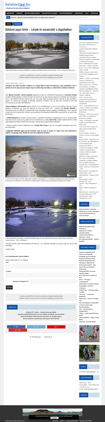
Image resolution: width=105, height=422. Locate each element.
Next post (48, 334)
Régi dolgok (94, 13)
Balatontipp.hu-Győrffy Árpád (13, 419)
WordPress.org (84, 385)
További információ (68, 416)
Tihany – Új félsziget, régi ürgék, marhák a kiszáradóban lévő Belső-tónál (89, 123)
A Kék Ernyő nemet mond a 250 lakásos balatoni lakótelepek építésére (88, 129)
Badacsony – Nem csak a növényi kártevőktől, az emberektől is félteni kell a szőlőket (89, 116)
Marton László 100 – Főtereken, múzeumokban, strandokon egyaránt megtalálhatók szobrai (88, 87)
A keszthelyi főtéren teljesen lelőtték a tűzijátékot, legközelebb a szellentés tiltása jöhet (89, 59)
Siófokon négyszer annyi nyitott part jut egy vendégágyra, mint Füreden (41, 77)
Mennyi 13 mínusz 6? (21, 281)
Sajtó (86, 13)
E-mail (8, 271)
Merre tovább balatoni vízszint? (88, 64)
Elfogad (54, 417)
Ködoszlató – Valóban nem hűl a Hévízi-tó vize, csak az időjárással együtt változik (89, 68)
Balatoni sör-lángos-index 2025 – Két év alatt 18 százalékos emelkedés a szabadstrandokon (89, 158)
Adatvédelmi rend (93, 383)
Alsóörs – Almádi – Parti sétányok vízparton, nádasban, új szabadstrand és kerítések (89, 80)
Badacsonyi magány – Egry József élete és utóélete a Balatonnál (87, 267)
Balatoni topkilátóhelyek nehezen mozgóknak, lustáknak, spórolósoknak (41, 314)
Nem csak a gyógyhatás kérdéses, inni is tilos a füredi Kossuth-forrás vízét (89, 45)
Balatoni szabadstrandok (32, 13)
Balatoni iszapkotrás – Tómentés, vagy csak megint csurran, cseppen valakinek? (89, 93)
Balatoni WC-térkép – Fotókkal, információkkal (41, 312)
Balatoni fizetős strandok (49, 13)
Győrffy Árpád (14, 83)
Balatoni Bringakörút (66, 13)
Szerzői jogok (83, 383)
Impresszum (83, 381)
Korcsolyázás (79, 13)
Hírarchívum (10, 13)
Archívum (82, 370)
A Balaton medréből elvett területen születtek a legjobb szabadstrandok (41, 75)
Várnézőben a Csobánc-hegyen (89, 282)
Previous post (35, 334)
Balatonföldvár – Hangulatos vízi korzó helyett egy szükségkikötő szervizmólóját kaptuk (89, 141)
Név (8, 262)
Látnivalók (19, 13)
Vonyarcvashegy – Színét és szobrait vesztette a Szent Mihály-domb (89, 135)
